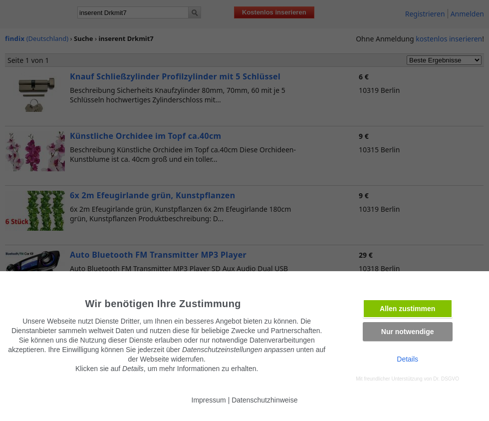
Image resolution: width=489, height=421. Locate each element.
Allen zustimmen (407, 309)
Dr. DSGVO (446, 379)
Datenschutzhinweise (264, 400)
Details (407, 359)
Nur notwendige (407, 332)
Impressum (209, 400)
